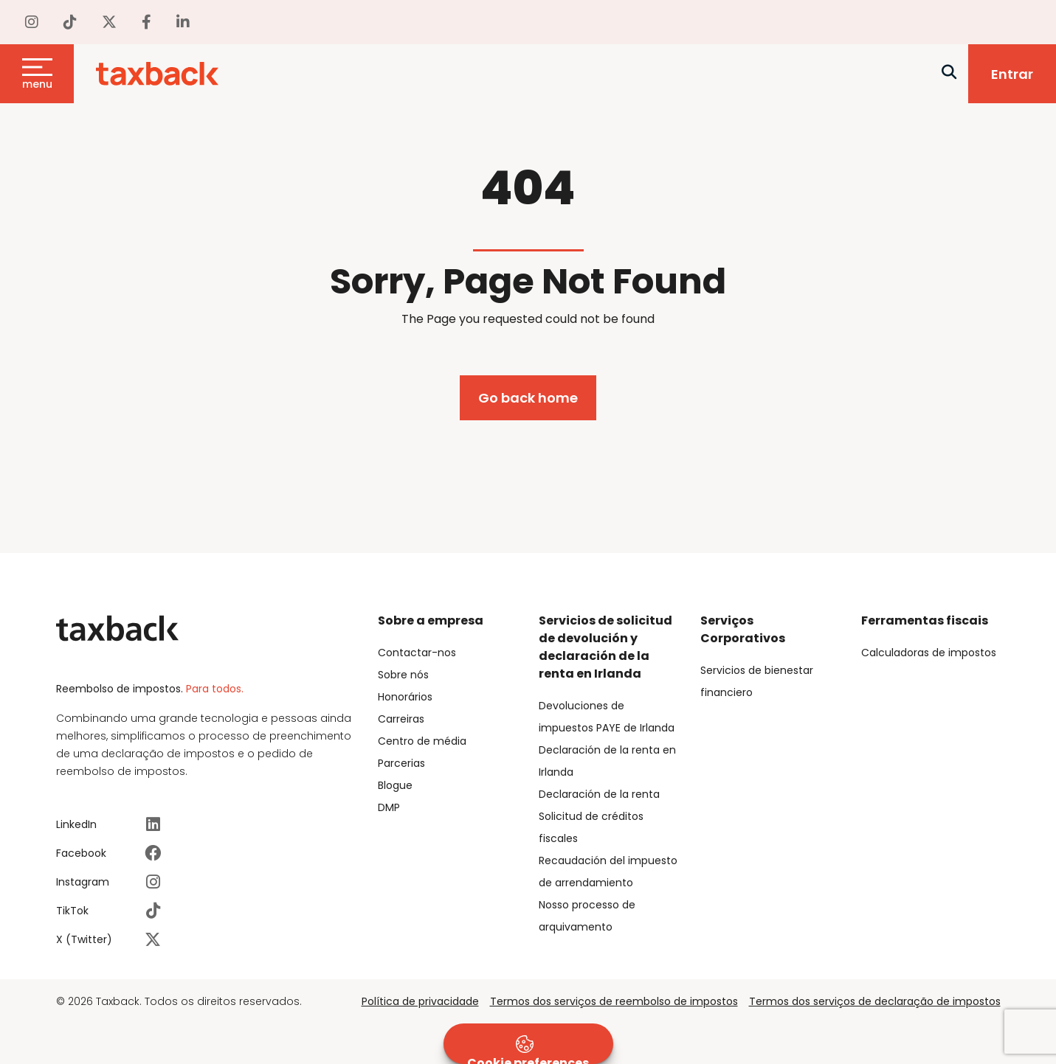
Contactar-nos (417, 652)
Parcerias (401, 763)
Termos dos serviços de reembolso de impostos (614, 1001)
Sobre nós (403, 674)
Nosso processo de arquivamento (587, 915)
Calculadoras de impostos (928, 652)
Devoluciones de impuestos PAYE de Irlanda (606, 716)
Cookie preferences (528, 1049)
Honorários (405, 696)
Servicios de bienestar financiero (756, 681)
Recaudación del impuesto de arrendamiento (608, 871)
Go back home (528, 398)
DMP (389, 807)
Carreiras (401, 719)
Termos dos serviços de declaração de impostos (875, 1001)
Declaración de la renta (599, 794)
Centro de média (422, 741)
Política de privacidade (420, 1001)
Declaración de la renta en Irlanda (607, 761)
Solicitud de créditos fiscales (591, 827)
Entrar (1012, 74)
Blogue (395, 785)
